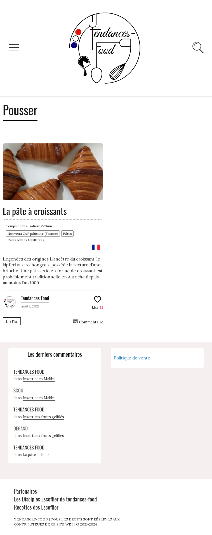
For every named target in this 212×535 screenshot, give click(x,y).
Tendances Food (35, 298)
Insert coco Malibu (39, 379)
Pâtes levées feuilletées (26, 240)
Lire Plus (12, 321)
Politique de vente (132, 358)
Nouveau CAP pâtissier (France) (33, 233)
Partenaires (25, 491)
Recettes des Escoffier (36, 507)
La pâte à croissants (35, 210)
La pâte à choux (36, 454)
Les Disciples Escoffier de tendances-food (55, 499)
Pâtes (67, 233)
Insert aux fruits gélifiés (43, 417)
